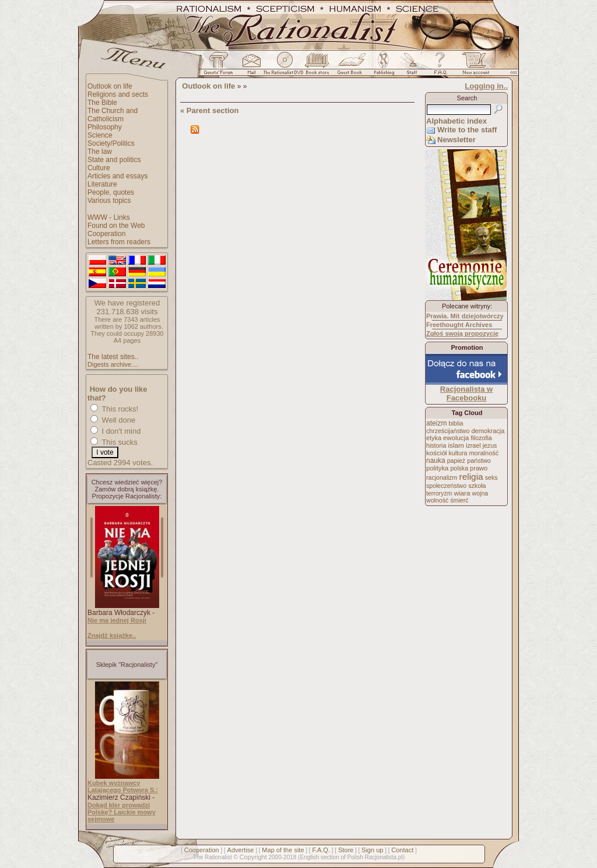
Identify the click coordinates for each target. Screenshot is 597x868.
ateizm (436, 423)
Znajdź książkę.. (111, 635)
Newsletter (456, 139)
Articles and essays (117, 176)
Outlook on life (109, 86)
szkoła (477, 485)
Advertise (240, 849)
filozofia (480, 437)
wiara (462, 493)
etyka (433, 437)
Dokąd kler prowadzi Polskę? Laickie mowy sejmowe (121, 812)
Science (100, 135)
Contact (402, 849)
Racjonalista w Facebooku (466, 393)
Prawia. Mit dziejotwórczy (465, 315)
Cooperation (106, 234)
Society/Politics (111, 143)
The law (99, 151)
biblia (456, 423)
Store (345, 849)
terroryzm (439, 493)
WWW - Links (108, 217)
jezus (490, 445)
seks (491, 477)
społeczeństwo (446, 485)
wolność (437, 500)
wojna (480, 493)
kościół (436, 452)
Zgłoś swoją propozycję (462, 333)
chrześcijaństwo (447, 430)
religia (471, 477)
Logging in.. (486, 86)
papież (456, 460)
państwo (479, 460)
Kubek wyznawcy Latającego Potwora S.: (122, 786)
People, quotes (110, 192)
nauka (435, 460)
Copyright (253, 856)
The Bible (102, 103)
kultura (457, 452)
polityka (437, 468)
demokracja (487, 430)
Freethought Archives (459, 324)
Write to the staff (467, 129)
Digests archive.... (112, 364)
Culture (98, 168)
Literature (102, 184)
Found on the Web (116, 226)
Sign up (372, 849)
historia (436, 445)
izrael (473, 445)
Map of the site (283, 849)
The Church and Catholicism (112, 115)
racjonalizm (441, 477)
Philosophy (104, 127)
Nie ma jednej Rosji (116, 620)
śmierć (459, 500)
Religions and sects (117, 94)
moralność (483, 452)
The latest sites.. (112, 357)
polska (459, 468)
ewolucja (456, 437)
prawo (478, 468)
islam (456, 445)
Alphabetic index (456, 121)
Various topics (109, 200)
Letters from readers (118, 242)
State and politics (114, 160)
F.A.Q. (321, 849)
